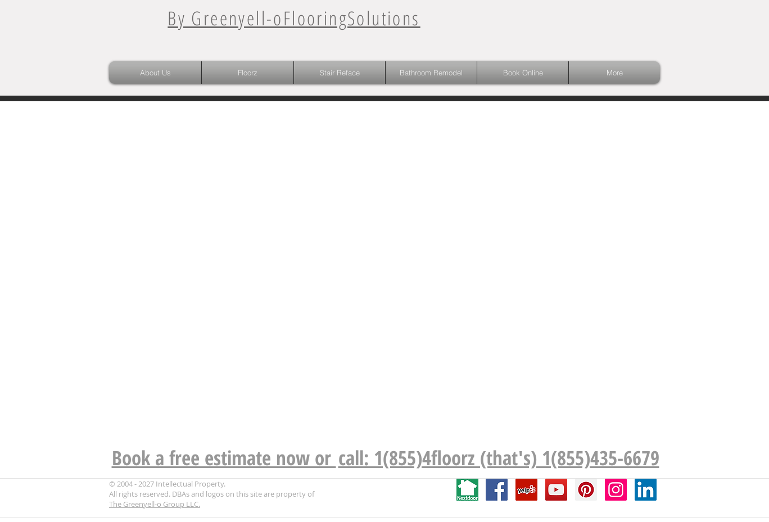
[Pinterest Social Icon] (586, 490)
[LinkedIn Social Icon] (646, 490)
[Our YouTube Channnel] (556, 490)
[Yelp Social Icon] (526, 490)
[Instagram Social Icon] (616, 490)
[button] (248, 72)
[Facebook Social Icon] (497, 490)
